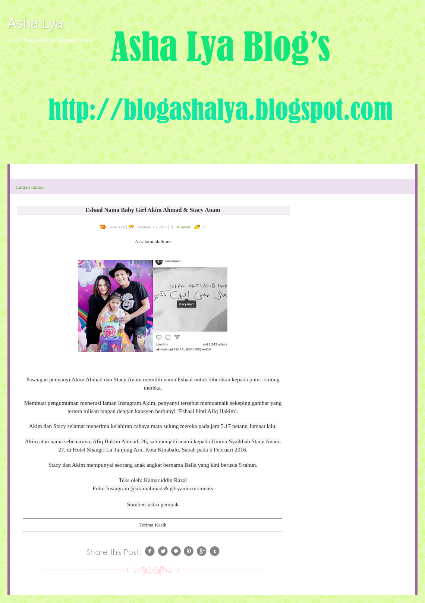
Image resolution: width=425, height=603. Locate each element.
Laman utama (30, 187)
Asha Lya (35, 23)
